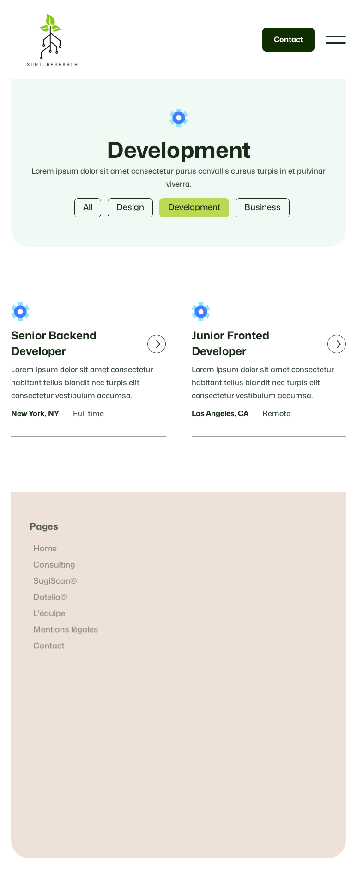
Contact (288, 39)
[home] (51, 39)
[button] (336, 39)
